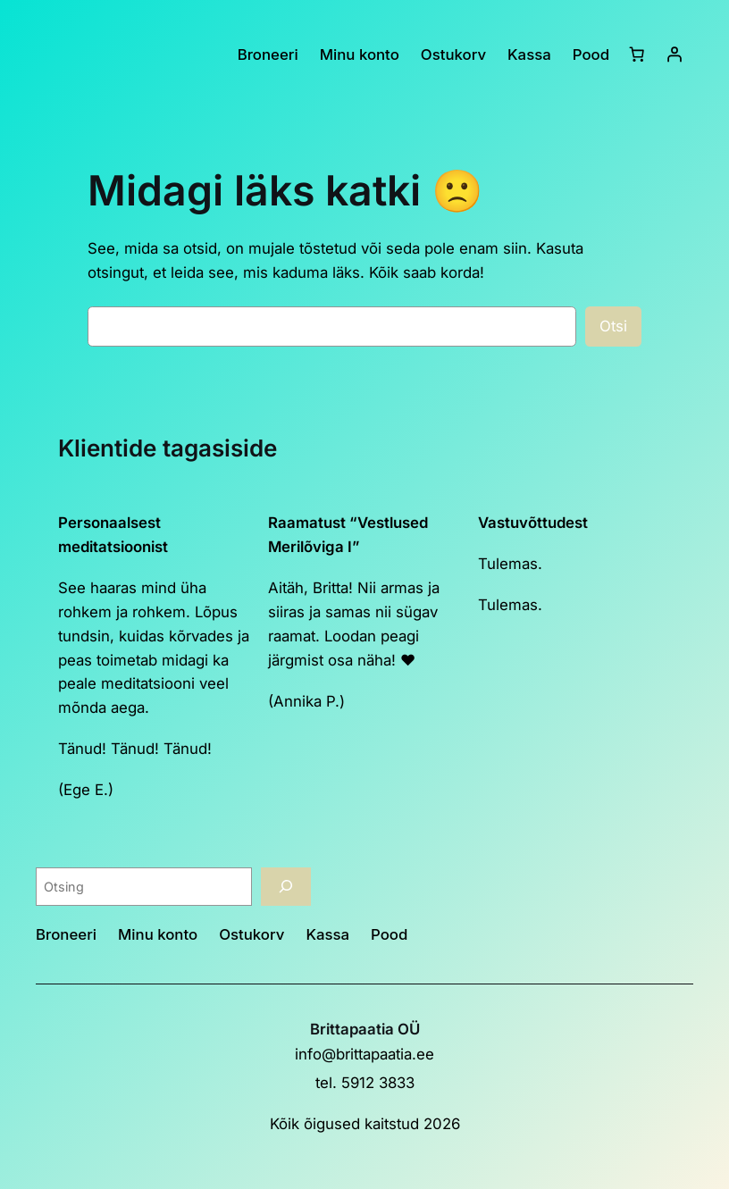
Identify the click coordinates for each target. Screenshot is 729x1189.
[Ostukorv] (637, 54)
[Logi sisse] (674, 54)
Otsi (613, 326)
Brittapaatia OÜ (365, 1029)
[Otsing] (286, 886)
